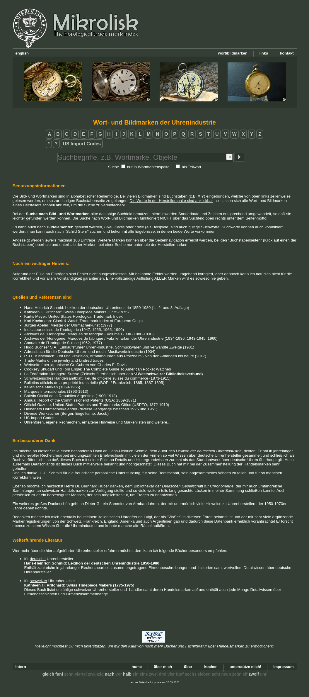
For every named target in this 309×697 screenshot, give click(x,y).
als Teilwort (191, 167)
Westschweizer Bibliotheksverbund (170, 374)
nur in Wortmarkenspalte (148, 167)
